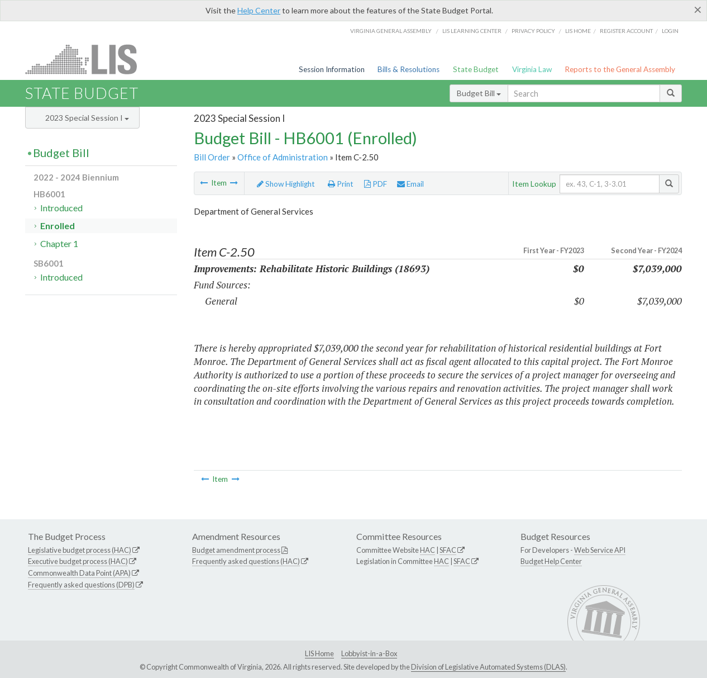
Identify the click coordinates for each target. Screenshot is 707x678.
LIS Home (319, 653)
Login (670, 30)
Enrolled (57, 225)
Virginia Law (532, 69)
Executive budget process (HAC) (78, 561)
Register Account (626, 30)
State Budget (476, 69)
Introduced (61, 207)
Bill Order (212, 157)
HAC (427, 550)
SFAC (448, 550)
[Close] (698, 9)
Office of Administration (282, 157)
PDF (375, 183)
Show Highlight (286, 183)
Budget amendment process (236, 550)
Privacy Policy (533, 30)
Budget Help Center (551, 561)
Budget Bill (479, 93)
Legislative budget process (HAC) (79, 550)
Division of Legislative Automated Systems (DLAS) (488, 666)
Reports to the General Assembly (620, 69)
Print (341, 183)
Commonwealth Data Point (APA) (79, 572)
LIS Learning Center (471, 30)
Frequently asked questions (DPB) (81, 584)
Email (410, 183)
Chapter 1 (59, 243)
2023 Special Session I (87, 117)
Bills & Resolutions (409, 69)
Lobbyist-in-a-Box (369, 653)
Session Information (332, 69)
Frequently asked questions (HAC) (246, 561)
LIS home (578, 30)
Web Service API (599, 550)
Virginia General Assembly (391, 30)
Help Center (258, 10)
